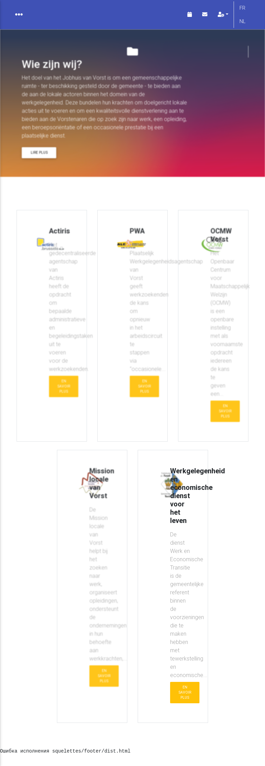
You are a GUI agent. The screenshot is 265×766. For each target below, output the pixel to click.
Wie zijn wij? (44, 190)
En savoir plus (63, 392)
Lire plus (39, 158)
